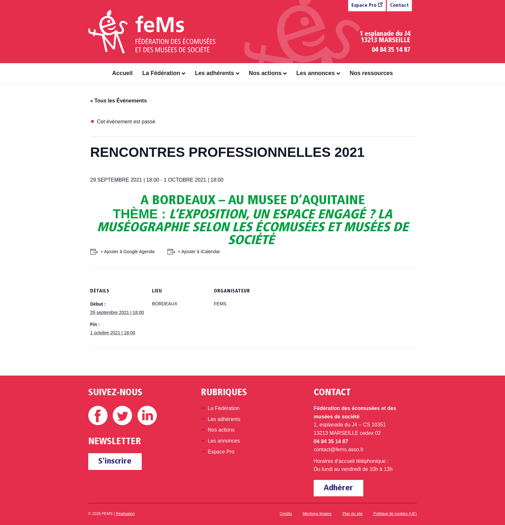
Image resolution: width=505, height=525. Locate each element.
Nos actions (265, 73)
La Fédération (161, 73)
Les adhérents (214, 73)
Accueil (122, 73)
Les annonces (315, 73)
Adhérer (338, 488)
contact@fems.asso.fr (339, 449)
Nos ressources (371, 73)
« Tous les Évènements (118, 100)
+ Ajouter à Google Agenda (127, 251)
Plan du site (352, 513)
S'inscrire (114, 461)
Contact (399, 5)
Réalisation (125, 513)
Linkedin (147, 415)
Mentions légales (317, 513)
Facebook (98, 415)
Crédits (286, 513)
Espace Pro (363, 5)
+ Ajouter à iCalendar (199, 251)
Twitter (122, 415)
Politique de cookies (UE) (395, 513)
